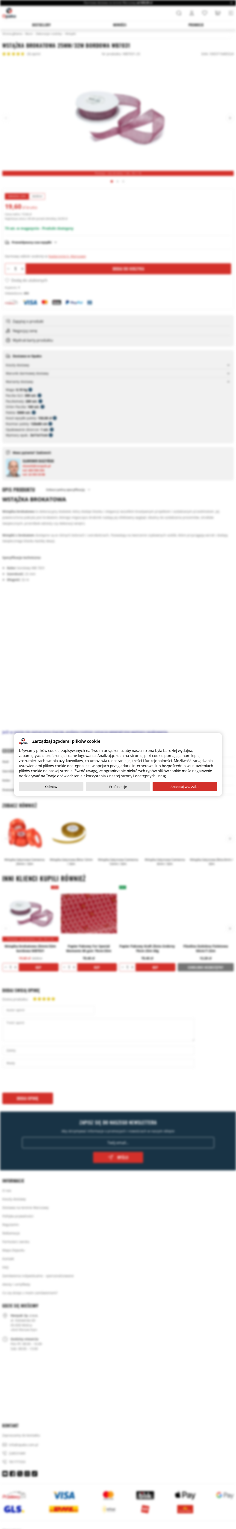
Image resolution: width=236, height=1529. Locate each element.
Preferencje (118, 786)
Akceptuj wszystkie (185, 786)
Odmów (51, 786)
